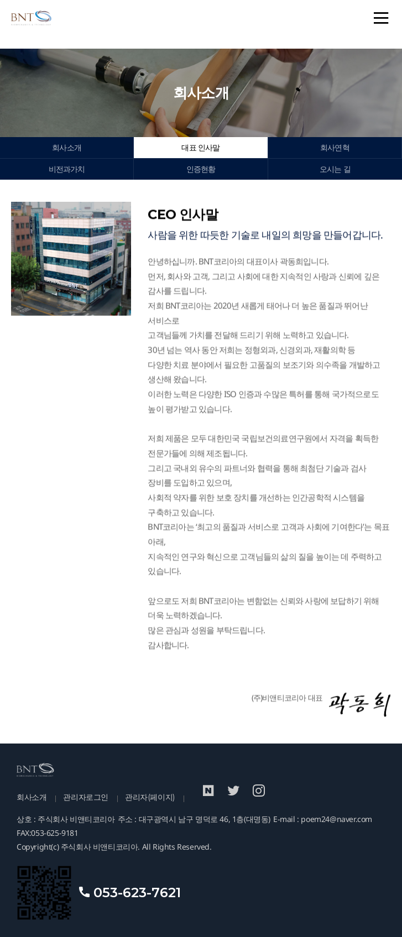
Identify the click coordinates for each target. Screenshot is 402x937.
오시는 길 (335, 169)
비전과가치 (67, 169)
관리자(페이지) (150, 797)
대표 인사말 (200, 148)
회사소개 (66, 148)
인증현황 (201, 169)
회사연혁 (334, 148)
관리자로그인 (85, 797)
